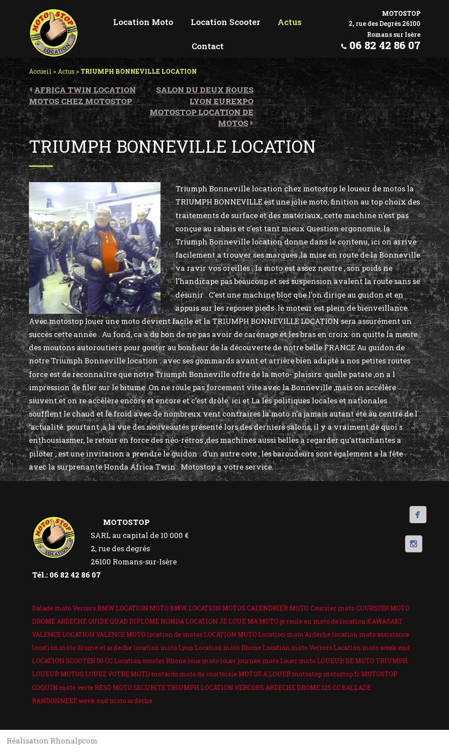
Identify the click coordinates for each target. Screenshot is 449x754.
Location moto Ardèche (294, 634)
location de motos (175, 634)
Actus (66, 71)
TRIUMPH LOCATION (200, 687)
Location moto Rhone (228, 647)
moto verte (76, 687)
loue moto (203, 661)
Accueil (40, 71)
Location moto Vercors (297, 647)
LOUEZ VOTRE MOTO (117, 674)
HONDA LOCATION (189, 621)
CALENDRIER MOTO (278, 608)
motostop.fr (341, 674)
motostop (307, 674)
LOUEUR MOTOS (58, 674)
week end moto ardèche (115, 701)
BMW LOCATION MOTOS (208, 608)
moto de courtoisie (208, 674)
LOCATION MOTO (230, 634)
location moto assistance (371, 634)
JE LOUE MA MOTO (248, 621)
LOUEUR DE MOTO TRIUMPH (362, 661)
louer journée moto (249, 661)
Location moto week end (372, 647)
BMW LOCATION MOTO (133, 608)
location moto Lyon (163, 647)
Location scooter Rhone (150, 661)
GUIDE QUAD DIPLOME (123, 621)
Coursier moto (332, 608)
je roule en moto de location (323, 621)
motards (164, 674)
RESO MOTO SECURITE (130, 687)
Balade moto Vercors (64, 608)
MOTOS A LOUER (265, 674)
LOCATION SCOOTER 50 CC (72, 661)
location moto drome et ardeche (82, 647)
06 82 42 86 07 (384, 45)
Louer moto (298, 661)
